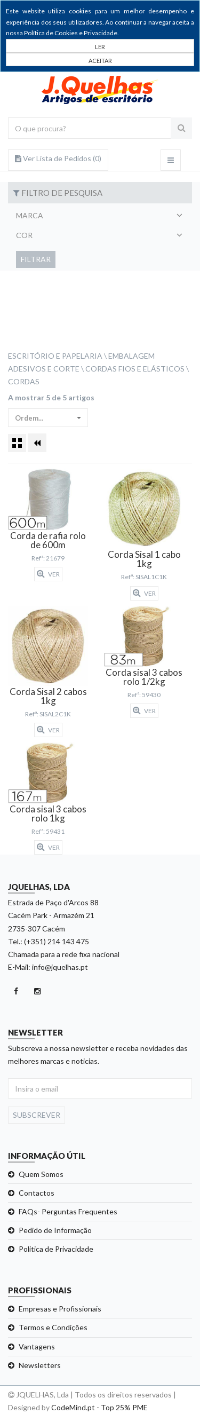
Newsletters (40, 1365)
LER (100, 46)
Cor (24, 235)
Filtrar (36, 259)
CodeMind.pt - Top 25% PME (99, 1407)
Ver (48, 574)
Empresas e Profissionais (60, 1308)
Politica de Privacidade (56, 1248)
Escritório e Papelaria (55, 355)
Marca (29, 215)
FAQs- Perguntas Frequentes (68, 1211)
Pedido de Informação (55, 1230)
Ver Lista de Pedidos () (58, 158)
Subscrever (36, 1114)
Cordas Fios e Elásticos (135, 368)
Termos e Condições (53, 1327)
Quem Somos (41, 1174)
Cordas (23, 381)
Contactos (36, 1192)
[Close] (100, 60)
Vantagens (37, 1346)
